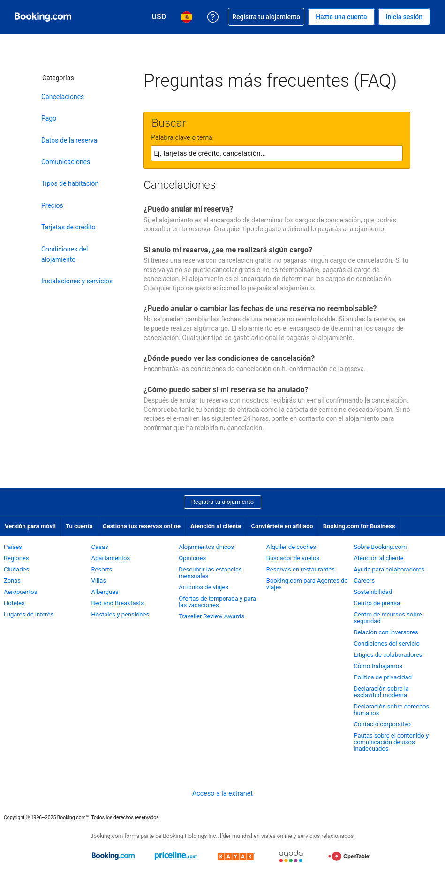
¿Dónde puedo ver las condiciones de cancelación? (229, 358)
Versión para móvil (30, 526)
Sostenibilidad (373, 591)
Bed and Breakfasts (117, 603)
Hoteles (14, 603)
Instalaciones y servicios (77, 281)
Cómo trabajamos (378, 666)
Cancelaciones (62, 96)
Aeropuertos (20, 591)
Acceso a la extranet (222, 793)
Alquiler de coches (291, 546)
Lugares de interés (28, 614)
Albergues (105, 591)
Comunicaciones (65, 162)
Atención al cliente (215, 526)
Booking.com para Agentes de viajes (306, 584)
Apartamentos (110, 558)
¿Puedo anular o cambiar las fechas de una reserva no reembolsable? (260, 308)
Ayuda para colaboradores (389, 569)
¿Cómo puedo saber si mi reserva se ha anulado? (225, 389)
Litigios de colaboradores (388, 654)
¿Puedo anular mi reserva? (188, 209)
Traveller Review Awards (211, 616)
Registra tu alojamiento (222, 501)
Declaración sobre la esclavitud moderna (381, 692)
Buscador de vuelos (292, 558)
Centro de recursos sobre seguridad (388, 617)
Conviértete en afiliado (282, 526)
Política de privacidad (383, 677)
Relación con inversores (386, 632)
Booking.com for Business (359, 526)
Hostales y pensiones (120, 614)
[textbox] (277, 153)
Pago (48, 118)
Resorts (102, 569)
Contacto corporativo (382, 724)
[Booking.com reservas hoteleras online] (43, 17)
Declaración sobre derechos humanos (391, 709)
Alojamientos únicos (206, 546)
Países (13, 546)
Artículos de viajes (203, 587)
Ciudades (16, 569)
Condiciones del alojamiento (64, 254)
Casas (99, 546)
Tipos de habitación (69, 183)
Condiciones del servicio (387, 643)
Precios (52, 205)
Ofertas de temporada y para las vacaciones (217, 602)
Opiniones (192, 558)
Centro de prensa (377, 603)
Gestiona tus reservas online (142, 526)
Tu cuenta (79, 526)
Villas (98, 580)
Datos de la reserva (69, 140)
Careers (364, 580)
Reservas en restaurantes (300, 569)
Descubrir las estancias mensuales (210, 572)
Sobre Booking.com (380, 546)
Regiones (16, 558)
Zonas (12, 580)
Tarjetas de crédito (68, 227)
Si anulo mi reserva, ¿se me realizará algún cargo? (227, 249)
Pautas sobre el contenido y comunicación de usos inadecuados (391, 742)
